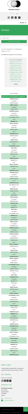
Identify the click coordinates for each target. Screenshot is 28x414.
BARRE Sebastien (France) (15, 61)
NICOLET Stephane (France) (15, 76)
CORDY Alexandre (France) (15, 65)
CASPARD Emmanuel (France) (15, 63)
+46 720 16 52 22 (6, 398)
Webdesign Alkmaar (9, 409)
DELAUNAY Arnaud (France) (15, 67)
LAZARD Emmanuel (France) (16, 68)
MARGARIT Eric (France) (16, 74)
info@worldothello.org (7, 400)
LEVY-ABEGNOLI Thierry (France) (15, 72)
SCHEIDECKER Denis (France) (16, 79)
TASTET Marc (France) (15, 81)
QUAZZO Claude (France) (15, 77)
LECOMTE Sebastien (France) (16, 70)
